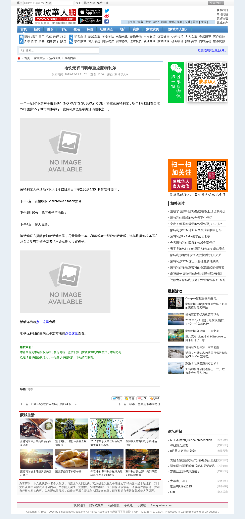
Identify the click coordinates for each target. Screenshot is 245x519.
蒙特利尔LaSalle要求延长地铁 (190, 236)
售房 (140, 22)
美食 (180, 22)
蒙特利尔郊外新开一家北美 (202, 330)
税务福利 (177, 41)
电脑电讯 (122, 36)
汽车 (49, 36)
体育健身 (163, 36)
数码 (56, 36)
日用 (42, 36)
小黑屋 (141, 505)
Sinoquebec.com (161, 505)
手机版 (128, 505)
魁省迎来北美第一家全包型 (202, 347)
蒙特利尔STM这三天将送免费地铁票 (194, 261)
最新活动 (175, 291)
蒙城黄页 (152, 29)
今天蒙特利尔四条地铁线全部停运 (192, 242)
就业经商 (150, 41)
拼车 (56, 41)
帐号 (20, 2)
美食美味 (108, 36)
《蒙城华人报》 (177, 29)
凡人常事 (191, 36)
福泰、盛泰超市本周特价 (144, 404)
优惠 (172, 22)
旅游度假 (219, 41)
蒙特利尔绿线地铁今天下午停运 (191, 217)
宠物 (49, 41)
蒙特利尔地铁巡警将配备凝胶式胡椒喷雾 (197, 267)
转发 (119, 398)
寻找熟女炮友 (179, 445)
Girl (172, 491)
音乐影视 (205, 36)
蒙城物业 (163, 41)
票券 (42, 41)
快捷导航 (215, 2)
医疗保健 (219, 36)
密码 (48, 2)
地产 (123, 29)
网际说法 (108, 41)
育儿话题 (94, 41)
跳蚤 (50, 29)
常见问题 (222, 14)
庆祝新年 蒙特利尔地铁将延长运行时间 (196, 273)
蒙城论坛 (222, 18)
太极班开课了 (179, 481)
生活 (77, 29)
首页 (23, 29)
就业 (156, 22)
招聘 (27, 36)
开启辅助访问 (227, 3)
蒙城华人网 (18, 58)
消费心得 (80, 36)
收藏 (156, 398)
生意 (148, 22)
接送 (203, 22)
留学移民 (122, 41)
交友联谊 (150, 36)
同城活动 (205, 41)
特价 (90, 29)
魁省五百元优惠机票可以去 (202, 314)
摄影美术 (191, 41)
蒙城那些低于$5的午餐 (68, 471)
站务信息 (113, 505)
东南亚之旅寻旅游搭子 (185, 471)
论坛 (63, 29)
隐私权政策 (96, 505)
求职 (34, 36)
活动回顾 (54, 58)
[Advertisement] (168, 14)
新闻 (37, 29)
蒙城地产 (222, 22)
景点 (195, 22)
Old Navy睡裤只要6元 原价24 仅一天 (54, 404)
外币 (27, 41)
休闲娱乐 (177, 36)
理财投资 (136, 41)
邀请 (131, 398)
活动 (164, 22)
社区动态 (106, 29)
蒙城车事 (94, 36)
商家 (136, 29)
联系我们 (222, 10)
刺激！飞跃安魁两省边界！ (202, 363)
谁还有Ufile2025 (181, 486)
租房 (132, 22)
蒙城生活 (39, 58)
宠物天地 (136, 36)
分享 (144, 398)
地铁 (30, 389)
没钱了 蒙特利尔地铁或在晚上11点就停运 (198, 211)
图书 (34, 41)
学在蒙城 (80, 41)
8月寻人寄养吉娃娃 (183, 450)
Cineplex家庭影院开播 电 (201, 298)
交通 (188, 22)
